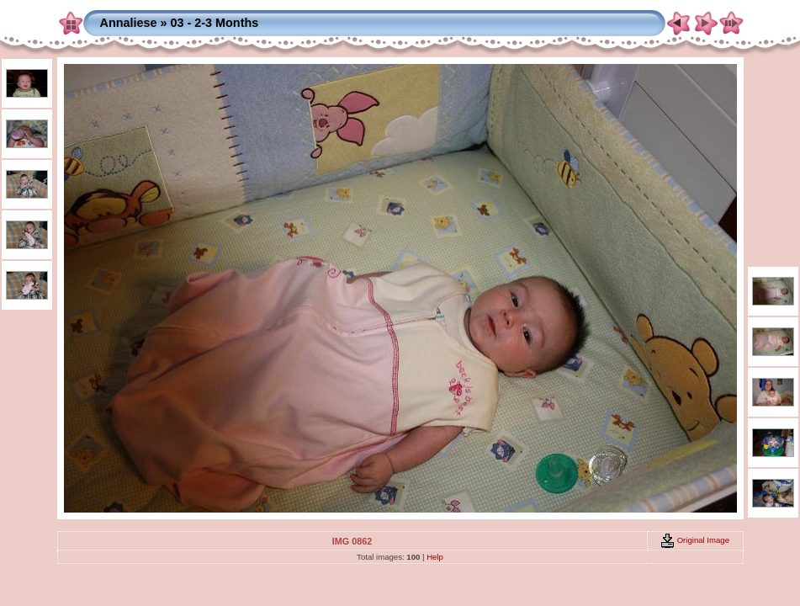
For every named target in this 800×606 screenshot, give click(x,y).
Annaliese (128, 22)
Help (434, 556)
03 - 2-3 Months (214, 22)
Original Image (694, 540)
